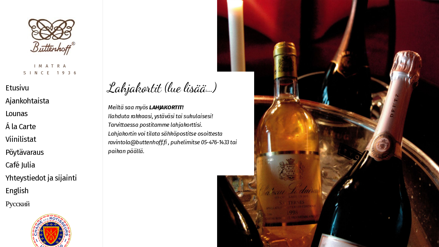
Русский (17, 203)
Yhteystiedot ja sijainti (41, 178)
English (16, 190)
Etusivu (17, 87)
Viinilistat (20, 139)
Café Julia (20, 165)
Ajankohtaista (27, 101)
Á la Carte (20, 126)
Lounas (16, 113)
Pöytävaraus (24, 152)
